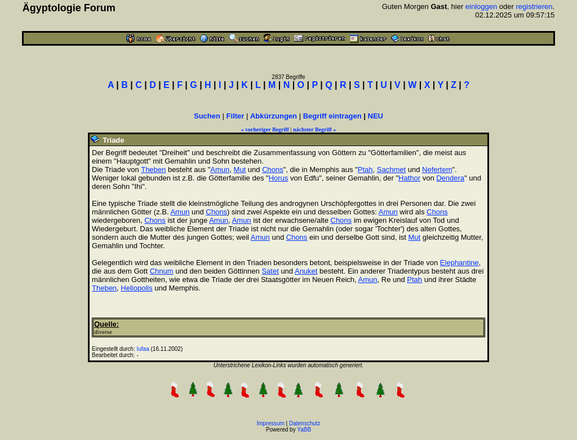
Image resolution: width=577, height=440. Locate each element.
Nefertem (437, 169)
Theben (153, 169)
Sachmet (391, 169)
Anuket (306, 271)
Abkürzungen (273, 116)
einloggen (481, 6)
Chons (272, 169)
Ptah (365, 169)
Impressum (270, 423)
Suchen (207, 116)
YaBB (304, 429)
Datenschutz (305, 423)
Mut (240, 169)
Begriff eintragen (332, 116)
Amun (219, 169)
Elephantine (459, 262)
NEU (375, 116)
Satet (269, 271)
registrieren (534, 6)
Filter (236, 116)
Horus (278, 178)
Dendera (450, 178)
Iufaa (143, 349)
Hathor (409, 178)
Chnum (162, 271)
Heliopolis (136, 288)
